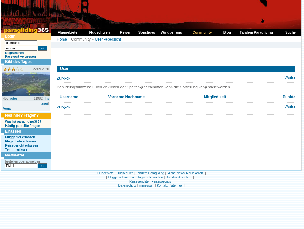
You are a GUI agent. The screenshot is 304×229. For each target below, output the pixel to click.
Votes (13, 98)
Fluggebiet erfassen (20, 137)
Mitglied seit (215, 97)
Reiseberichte (139, 181)
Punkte (289, 97)
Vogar (7, 108)
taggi (44, 103)
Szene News (176, 173)
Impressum (146, 185)
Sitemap (176, 185)
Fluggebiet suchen (121, 177)
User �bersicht (108, 39)
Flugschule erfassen (20, 141)
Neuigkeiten (194, 173)
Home (62, 39)
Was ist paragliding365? (23, 121)
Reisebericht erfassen (21, 145)
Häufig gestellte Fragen (22, 126)
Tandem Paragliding (150, 173)
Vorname (116, 97)
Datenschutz (127, 185)
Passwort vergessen (20, 56)
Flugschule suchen (150, 177)
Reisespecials (161, 181)
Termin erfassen (17, 149)
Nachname (135, 97)
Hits (46, 98)
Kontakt (162, 185)
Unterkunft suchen (178, 177)
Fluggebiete (105, 173)
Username (69, 97)
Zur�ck (63, 78)
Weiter (290, 77)
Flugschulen (124, 173)
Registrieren (14, 53)
